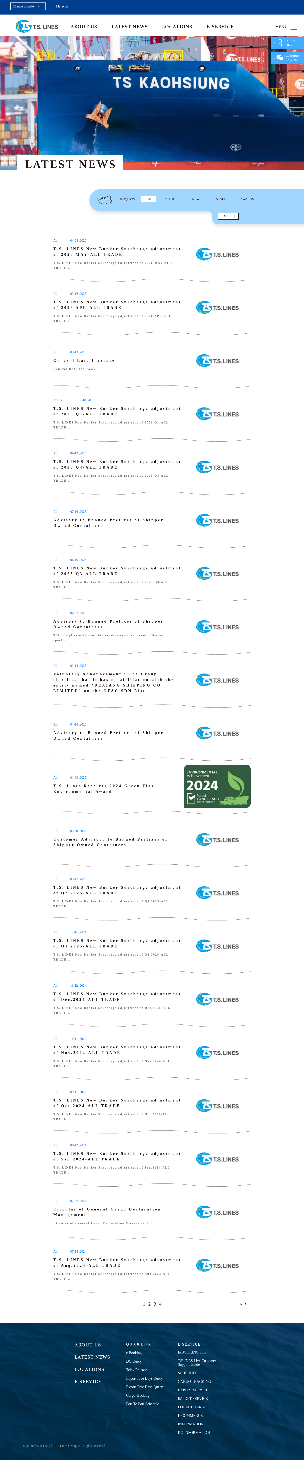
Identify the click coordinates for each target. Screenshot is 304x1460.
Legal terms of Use (35, 1446)
